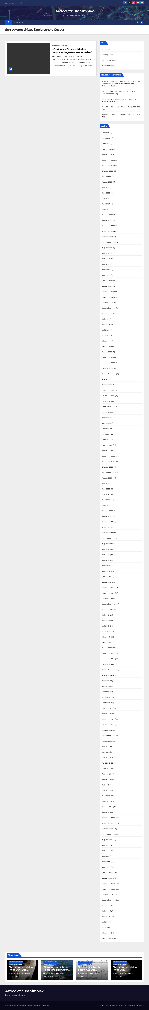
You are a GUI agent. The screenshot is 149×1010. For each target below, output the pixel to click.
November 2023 (108, 297)
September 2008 (109, 900)
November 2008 (108, 889)
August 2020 (107, 478)
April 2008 (106, 927)
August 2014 (107, 675)
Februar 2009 (107, 873)
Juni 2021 (106, 423)
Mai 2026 (105, 133)
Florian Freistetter (77, 56)
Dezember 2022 (108, 357)
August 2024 (107, 248)
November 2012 (108, 725)
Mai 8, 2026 (84, 973)
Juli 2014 (105, 681)
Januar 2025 (107, 220)
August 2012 (107, 741)
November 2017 (108, 527)
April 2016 (106, 631)
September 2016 (108, 604)
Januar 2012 (107, 779)
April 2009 (106, 862)
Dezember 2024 (108, 226)
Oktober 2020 (107, 467)
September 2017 (108, 538)
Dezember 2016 (108, 588)
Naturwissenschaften (59, 45)
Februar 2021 (107, 445)
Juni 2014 (106, 686)
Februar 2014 (107, 708)
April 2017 (106, 566)
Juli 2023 (105, 319)
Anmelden (106, 49)
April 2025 (106, 204)
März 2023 (106, 341)
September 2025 (108, 176)
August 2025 (107, 182)
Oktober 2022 (107, 368)
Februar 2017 (107, 577)
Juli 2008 (105, 911)
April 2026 (106, 138)
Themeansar (45, 1005)
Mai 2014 (105, 692)
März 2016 (106, 637)
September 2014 (108, 670)
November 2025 (108, 166)
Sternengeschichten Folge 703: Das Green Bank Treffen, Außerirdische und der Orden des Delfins (121, 83)
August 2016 (107, 609)
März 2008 (106, 933)
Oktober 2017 (107, 533)
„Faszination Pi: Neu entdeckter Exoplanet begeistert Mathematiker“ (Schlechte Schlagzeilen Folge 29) (72, 52)
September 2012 (108, 736)
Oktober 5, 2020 (61, 56)
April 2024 (106, 270)
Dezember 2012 (108, 719)
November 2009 (108, 823)
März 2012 (106, 768)
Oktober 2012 (107, 730)
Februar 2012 (107, 774)
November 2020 (108, 461)
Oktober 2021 (107, 401)
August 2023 (107, 314)
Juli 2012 (105, 747)
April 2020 (106, 500)
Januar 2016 (107, 648)
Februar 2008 (107, 938)
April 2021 (106, 434)
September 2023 (108, 308)
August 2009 (107, 840)
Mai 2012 (105, 757)
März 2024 (106, 275)
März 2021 (106, 440)
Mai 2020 (105, 494)
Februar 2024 (107, 281)
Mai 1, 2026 (119, 973)
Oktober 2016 (107, 599)
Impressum (113, 1005)
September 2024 (108, 242)
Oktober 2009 (107, 829)
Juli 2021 (105, 418)
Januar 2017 (107, 582)
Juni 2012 (106, 752)
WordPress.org (108, 66)
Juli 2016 (105, 615)
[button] (138, 22)
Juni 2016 (106, 620)
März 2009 (106, 867)
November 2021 (108, 396)
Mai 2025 (105, 198)
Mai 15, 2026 (50, 973)
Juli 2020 (105, 483)
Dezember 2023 (108, 292)
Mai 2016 (105, 626)
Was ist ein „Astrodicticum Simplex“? (131, 1005)
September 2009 (109, 834)
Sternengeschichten (15, 964)
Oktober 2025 (107, 171)
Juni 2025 (106, 193)
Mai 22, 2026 (15, 973)
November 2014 (108, 659)
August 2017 (107, 544)
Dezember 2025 (108, 160)
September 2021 (108, 407)
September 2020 (109, 472)
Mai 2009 (105, 856)
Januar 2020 (107, 516)
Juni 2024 (106, 259)
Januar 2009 (107, 878)
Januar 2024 (107, 286)
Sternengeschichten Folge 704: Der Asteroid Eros (21, 970)
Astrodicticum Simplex (74, 11)
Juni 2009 (106, 851)
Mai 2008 (105, 922)
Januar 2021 (107, 451)
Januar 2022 (107, 385)
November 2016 (108, 593)
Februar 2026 (107, 149)
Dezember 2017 (108, 522)
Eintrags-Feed (107, 55)
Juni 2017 (106, 555)
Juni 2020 (106, 489)
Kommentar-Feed (109, 60)
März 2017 (106, 571)
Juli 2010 (105, 785)
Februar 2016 (107, 642)
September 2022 (108, 374)
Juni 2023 (106, 324)
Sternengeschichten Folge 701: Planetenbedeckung (125, 970)
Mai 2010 (105, 790)
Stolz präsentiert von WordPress (16, 1005)
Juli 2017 (105, 549)
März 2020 (106, 505)
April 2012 (106, 763)
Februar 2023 (107, 346)
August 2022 (107, 379)
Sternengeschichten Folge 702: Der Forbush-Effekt (90, 970)
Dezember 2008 (108, 884)
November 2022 (108, 363)
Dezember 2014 (108, 653)
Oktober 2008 (107, 895)
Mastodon (19, 22)
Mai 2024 (105, 264)
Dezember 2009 (108, 818)
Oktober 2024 (107, 237)
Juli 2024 (105, 253)
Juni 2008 (106, 916)
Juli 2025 (105, 187)
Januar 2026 (107, 155)
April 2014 (106, 697)
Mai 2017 (105, 560)
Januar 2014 (107, 714)
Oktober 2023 (107, 303)
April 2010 (106, 796)
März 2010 (106, 801)
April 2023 (106, 335)
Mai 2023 (105, 330)
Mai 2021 (105, 429)
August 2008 (107, 905)
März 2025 (106, 209)
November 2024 (108, 231)
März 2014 (106, 703)
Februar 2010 (107, 807)
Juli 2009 (105, 845)
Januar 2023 (107, 352)
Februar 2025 (107, 215)
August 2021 (107, 412)
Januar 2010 (107, 812)
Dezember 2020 (108, 456)
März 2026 (106, 144)
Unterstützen (103, 1005)
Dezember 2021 (108, 390)
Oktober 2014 (107, 664)
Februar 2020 (107, 511)
